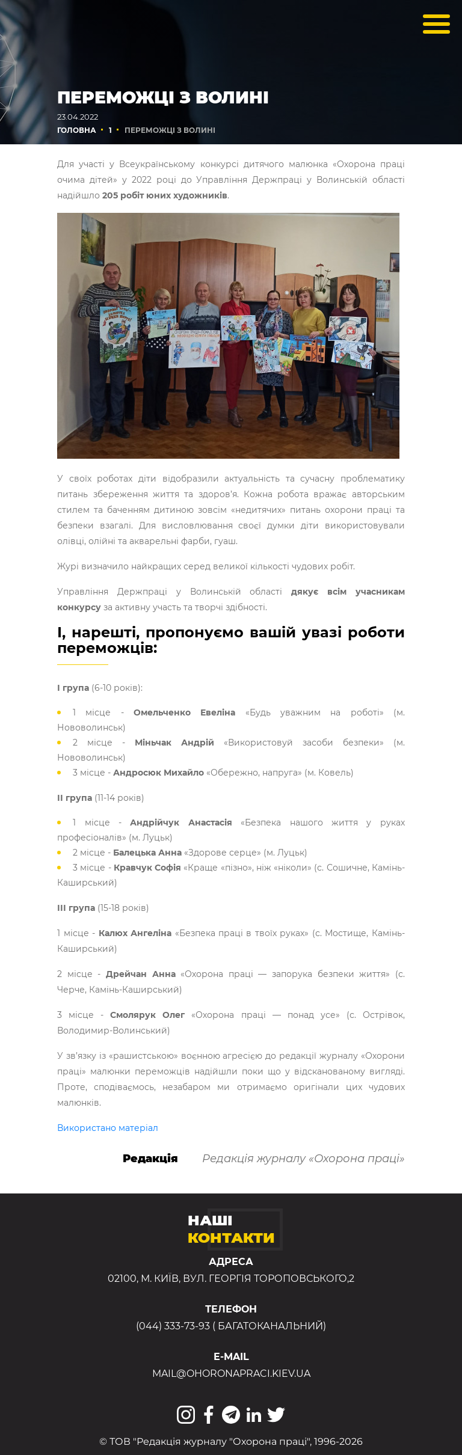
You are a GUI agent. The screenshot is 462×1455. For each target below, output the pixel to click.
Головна (76, 130)
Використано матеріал (107, 1128)
